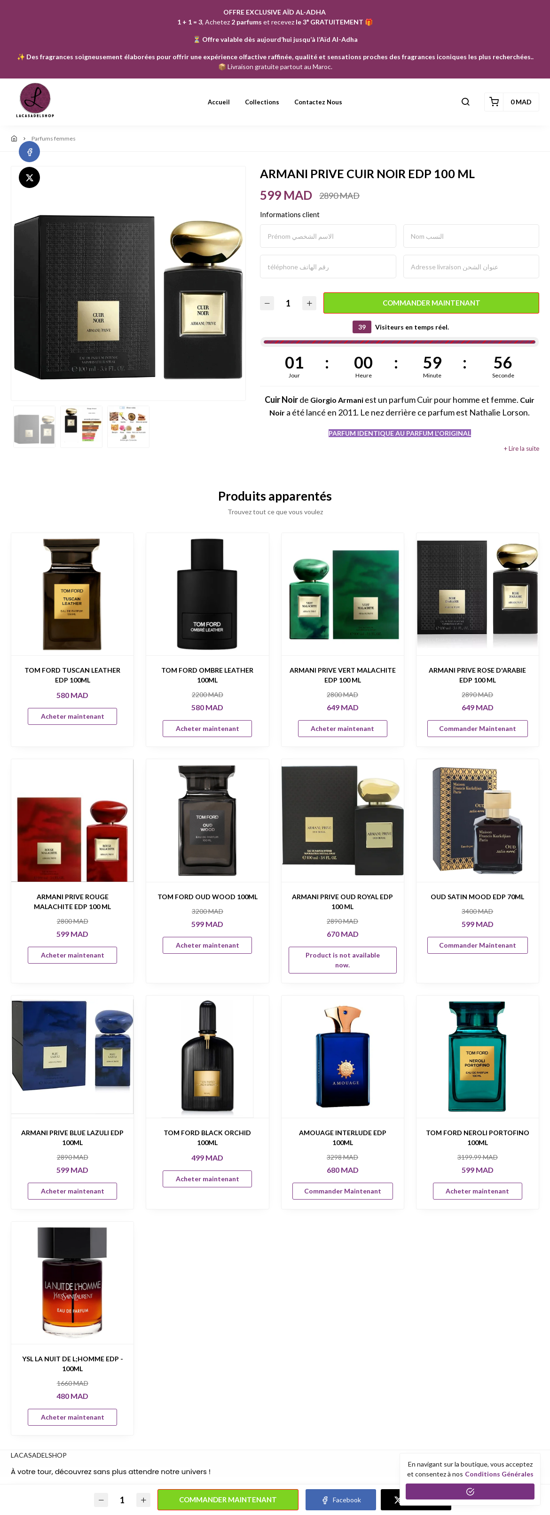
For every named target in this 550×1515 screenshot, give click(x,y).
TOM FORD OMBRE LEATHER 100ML (207, 675)
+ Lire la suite (521, 448)
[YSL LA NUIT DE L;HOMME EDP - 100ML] (72, 1283)
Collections (262, 102)
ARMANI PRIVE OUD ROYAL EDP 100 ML (342, 902)
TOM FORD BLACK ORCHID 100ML (207, 1137)
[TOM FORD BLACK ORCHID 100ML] (207, 1057)
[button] (465, 102)
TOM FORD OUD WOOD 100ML (207, 897)
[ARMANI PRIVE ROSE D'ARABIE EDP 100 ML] (477, 594)
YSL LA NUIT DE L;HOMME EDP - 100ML (72, 1364)
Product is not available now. (343, 960)
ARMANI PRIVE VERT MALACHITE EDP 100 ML (343, 675)
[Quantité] (288, 303)
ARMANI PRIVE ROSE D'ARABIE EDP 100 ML (477, 675)
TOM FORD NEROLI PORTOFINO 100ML (477, 1137)
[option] (128, 283)
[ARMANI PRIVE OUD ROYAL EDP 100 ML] (343, 820)
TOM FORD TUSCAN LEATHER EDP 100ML (72, 675)
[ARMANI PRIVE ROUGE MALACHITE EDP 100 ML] (72, 820)
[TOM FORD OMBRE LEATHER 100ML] (207, 594)
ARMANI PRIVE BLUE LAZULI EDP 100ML (72, 1137)
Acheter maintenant (72, 716)
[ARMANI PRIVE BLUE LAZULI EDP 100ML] (72, 1057)
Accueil (219, 102)
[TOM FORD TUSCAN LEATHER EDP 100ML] (72, 594)
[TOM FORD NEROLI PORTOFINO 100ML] (477, 1057)
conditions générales (499, 1474)
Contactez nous (318, 102)
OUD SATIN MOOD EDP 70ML (477, 897)
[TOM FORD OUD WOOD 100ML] (207, 820)
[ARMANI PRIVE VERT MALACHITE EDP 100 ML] (343, 594)
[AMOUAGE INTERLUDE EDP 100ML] (343, 1057)
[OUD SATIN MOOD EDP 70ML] (477, 820)
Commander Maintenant (431, 302)
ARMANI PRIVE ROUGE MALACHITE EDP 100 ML (72, 902)
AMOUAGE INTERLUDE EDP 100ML (342, 1137)
